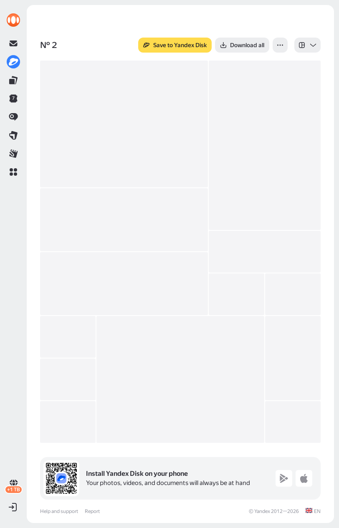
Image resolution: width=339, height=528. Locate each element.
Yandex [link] (262, 511)
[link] (13, 20)
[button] (13, 172)
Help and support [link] (59, 511)
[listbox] (307, 45)
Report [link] (92, 511)
